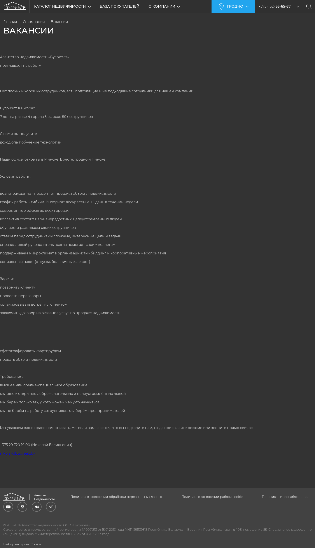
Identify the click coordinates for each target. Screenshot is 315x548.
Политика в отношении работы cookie (212, 497)
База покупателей (119, 6)
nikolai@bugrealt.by (17, 453)
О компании (162, 6)
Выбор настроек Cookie (22, 544)
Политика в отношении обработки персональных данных (116, 497)
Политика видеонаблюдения (285, 497)
